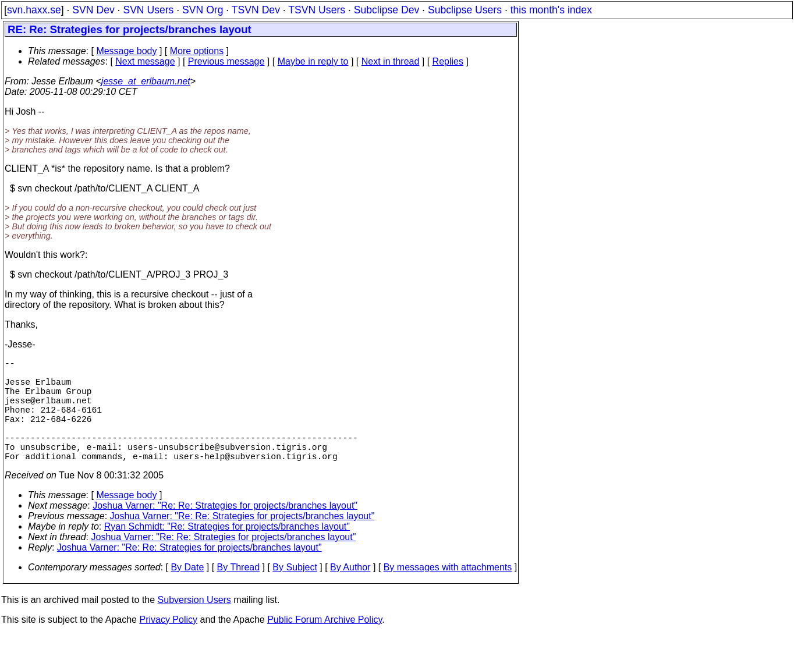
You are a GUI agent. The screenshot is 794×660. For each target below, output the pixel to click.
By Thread (238, 593)
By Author (350, 593)
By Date (187, 593)
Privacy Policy (168, 645)
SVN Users (148, 10)
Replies (448, 61)
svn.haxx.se (34, 10)
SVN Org (202, 10)
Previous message (226, 61)
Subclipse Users (465, 10)
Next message (145, 61)
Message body (126, 51)
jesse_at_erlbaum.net (145, 81)
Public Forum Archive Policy (324, 645)
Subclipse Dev (386, 10)
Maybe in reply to (313, 61)
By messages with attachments (448, 593)
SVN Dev (93, 10)
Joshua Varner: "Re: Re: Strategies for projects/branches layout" (225, 531)
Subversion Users (194, 625)
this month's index (551, 10)
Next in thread (390, 61)
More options (197, 51)
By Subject (294, 593)
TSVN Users (316, 10)
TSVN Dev (256, 10)
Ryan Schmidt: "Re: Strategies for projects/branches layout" (227, 552)
